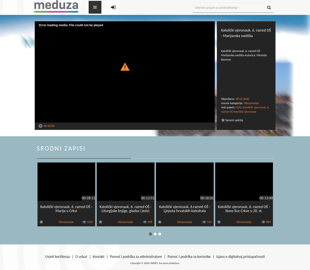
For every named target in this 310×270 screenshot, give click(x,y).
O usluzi (81, 256)
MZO (238, 107)
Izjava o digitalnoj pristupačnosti (240, 256)
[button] (125, 66)
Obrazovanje (251, 103)
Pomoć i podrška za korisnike (189, 256)
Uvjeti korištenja (57, 256)
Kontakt (98, 256)
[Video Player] (125, 71)
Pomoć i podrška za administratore (136, 256)
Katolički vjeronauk (254, 107)
